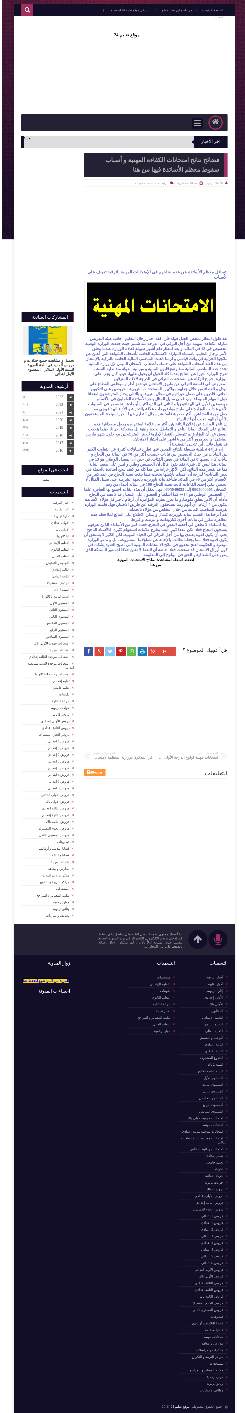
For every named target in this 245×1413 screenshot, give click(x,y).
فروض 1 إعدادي (56, 748)
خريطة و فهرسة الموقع (175, 10)
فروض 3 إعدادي (56, 768)
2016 (57, 450)
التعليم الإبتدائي (57, 543)
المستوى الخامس (56, 623)
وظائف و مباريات (56, 915)
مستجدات (61, 889)
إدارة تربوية (60, 516)
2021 (57, 412)
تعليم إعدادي (59, 681)
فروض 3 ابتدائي (57, 761)
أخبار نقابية (60, 509)
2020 (57, 420)
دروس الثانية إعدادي (54, 728)
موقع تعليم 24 (125, 34)
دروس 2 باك (59, 714)
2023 (57, 397)
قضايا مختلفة (59, 855)
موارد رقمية (59, 902)
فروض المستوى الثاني (52, 835)
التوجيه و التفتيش (56, 563)
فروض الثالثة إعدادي (53, 808)
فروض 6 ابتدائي (57, 788)
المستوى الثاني (57, 616)
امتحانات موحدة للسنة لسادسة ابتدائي (48, 665)
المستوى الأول (58, 603)
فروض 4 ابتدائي (57, 775)
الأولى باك (61, 529)
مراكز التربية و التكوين (52, 882)
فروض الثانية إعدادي (53, 815)
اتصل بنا (216, 17)
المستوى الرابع (58, 630)
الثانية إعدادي (59, 576)
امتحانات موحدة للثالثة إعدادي (47, 657)
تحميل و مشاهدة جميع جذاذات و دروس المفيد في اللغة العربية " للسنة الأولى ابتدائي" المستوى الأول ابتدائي (47, 367)
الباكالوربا (61, 536)
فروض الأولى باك (56, 801)
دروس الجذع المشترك (52, 734)
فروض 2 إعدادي (56, 755)
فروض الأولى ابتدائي (53, 795)
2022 (57, 404)
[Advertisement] (122, 75)
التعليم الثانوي (58, 549)
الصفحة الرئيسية (210, 10)
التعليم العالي (59, 556)
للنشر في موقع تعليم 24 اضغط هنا (128, 10)
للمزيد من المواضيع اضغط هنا (44, 981)
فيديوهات (61, 842)
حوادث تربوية (58, 708)
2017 (57, 443)
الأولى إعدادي (58, 523)
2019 (57, 427)
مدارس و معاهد (57, 868)
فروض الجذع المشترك (52, 828)
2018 (57, 435)
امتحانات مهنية (141, 183)
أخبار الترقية (59, 502)
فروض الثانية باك (56, 822)
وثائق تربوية (59, 909)
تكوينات (62, 694)
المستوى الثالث (57, 610)
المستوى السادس (56, 637)
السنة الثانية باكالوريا (54, 596)
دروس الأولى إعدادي (53, 721)
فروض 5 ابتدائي (57, 781)
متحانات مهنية (58, 862)
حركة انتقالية (59, 701)
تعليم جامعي (59, 688)
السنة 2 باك (60, 590)
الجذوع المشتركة (56, 583)
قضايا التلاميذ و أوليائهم (52, 848)
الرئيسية (161, 183)
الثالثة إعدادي (59, 569)
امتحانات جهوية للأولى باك (50, 643)
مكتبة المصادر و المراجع (51, 895)
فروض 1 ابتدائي (57, 741)
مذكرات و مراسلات (54, 875)
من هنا (153, 565)
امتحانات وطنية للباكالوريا (50, 674)
